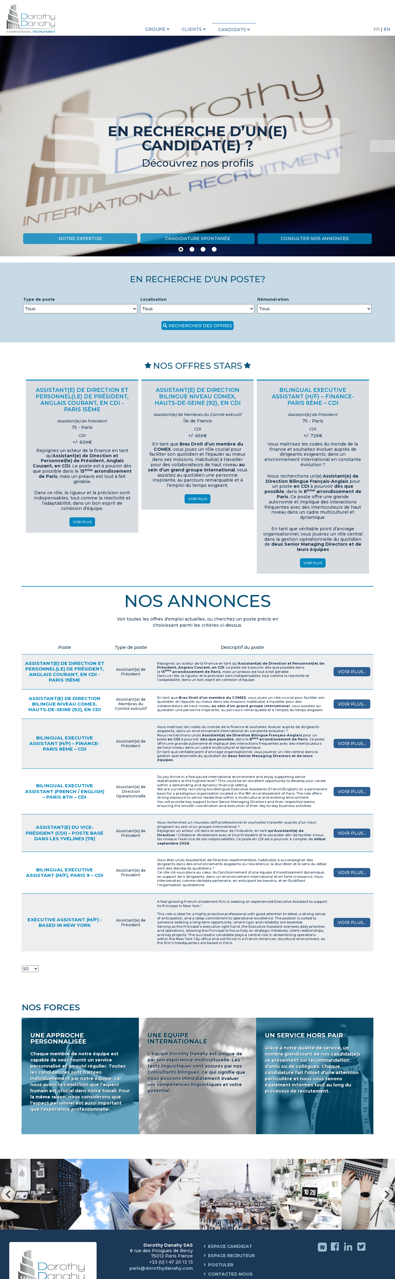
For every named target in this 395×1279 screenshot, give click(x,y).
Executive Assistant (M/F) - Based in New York (64, 922)
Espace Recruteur (232, 1256)
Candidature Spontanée (198, 238)
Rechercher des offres (200, 325)
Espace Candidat (230, 1246)
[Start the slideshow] (376, 146)
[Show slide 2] (191, 249)
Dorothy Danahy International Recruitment (34, 18)
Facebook (335, 1251)
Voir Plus (82, 522)
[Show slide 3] (203, 249)
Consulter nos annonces (315, 238)
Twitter (362, 1251)
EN (387, 29)
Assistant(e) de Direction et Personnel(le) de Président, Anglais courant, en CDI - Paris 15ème (64, 671)
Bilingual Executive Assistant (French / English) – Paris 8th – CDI (64, 791)
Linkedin (349, 1251)
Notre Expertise (80, 238)
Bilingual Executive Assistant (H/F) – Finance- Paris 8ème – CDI (64, 743)
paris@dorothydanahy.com (161, 1268)
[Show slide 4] (214, 249)
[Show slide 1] (180, 249)
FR (377, 29)
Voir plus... (352, 671)
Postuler (221, 1265)
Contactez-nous (231, 1274)
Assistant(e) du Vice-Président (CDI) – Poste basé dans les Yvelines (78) (64, 832)
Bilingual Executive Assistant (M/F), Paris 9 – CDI (64, 872)
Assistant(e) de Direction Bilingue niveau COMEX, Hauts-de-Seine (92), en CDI (64, 703)
